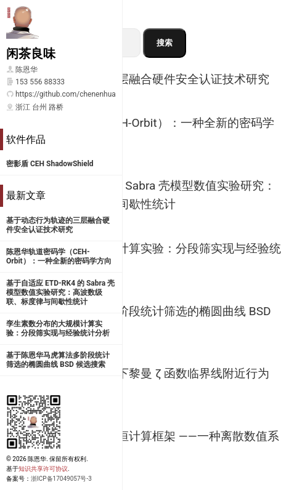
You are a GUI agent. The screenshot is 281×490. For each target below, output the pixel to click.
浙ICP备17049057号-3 (61, 478)
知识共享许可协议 (43, 468)
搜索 (165, 42)
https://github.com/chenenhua (65, 94)
